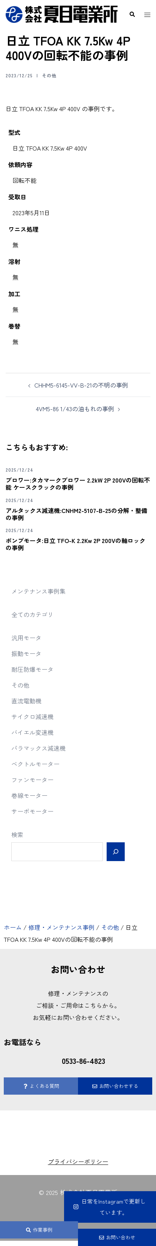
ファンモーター (32, 779)
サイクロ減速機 (32, 716)
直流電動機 (26, 700)
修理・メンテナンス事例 (61, 927)
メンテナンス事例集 (38, 591)
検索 (17, 834)
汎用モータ (26, 637)
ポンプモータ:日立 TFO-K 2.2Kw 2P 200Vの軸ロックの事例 (75, 544)
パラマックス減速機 (38, 748)
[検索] (116, 851)
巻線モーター (29, 795)
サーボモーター (32, 811)
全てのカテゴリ (32, 614)
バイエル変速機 (32, 732)
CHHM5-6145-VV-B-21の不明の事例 (81, 384)
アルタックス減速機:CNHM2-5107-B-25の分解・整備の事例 (76, 514)
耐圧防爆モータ (32, 669)
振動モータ (26, 653)
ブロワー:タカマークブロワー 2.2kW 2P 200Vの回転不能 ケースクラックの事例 (78, 483)
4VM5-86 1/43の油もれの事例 (75, 408)
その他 (49, 75)
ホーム (13, 927)
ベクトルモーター (35, 763)
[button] (132, 14)
